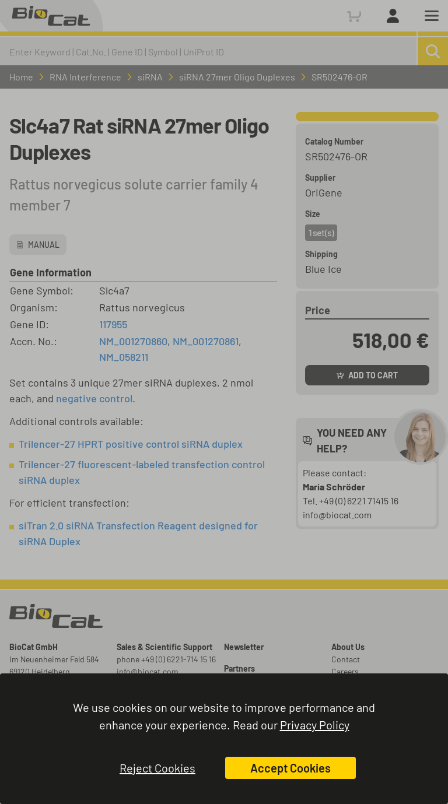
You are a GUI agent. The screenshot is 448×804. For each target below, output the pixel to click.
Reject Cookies (157, 768)
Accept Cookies (290, 768)
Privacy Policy (314, 725)
